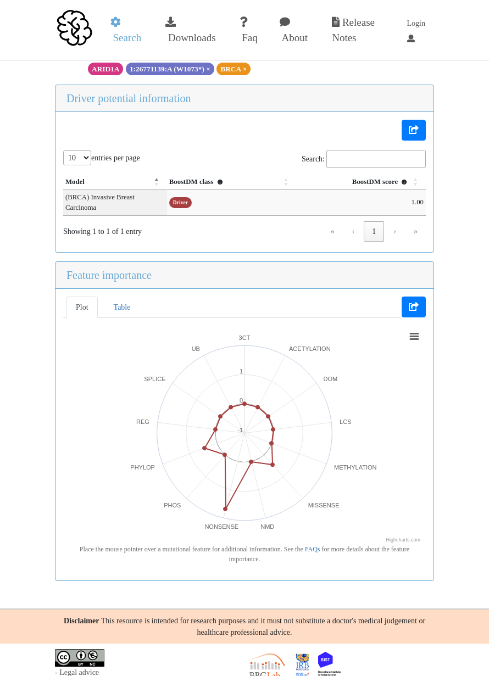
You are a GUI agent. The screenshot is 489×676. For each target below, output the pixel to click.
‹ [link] (353, 221)
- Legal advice (77, 662)
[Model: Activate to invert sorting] (138, 182)
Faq (249, 30)
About (294, 30)
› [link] (394, 221)
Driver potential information (128, 98)
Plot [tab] (82, 297)
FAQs (312, 539)
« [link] (333, 221)
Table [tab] (122, 297)
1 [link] (374, 221)
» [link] (416, 221)
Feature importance (109, 265)
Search (125, 30)
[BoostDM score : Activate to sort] (372, 182)
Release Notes (353, 30)
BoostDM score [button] (380, 182)
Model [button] (75, 182)
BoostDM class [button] (243, 182)
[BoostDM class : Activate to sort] (266, 182)
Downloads (190, 30)
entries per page (115, 158)
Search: (313, 159)
